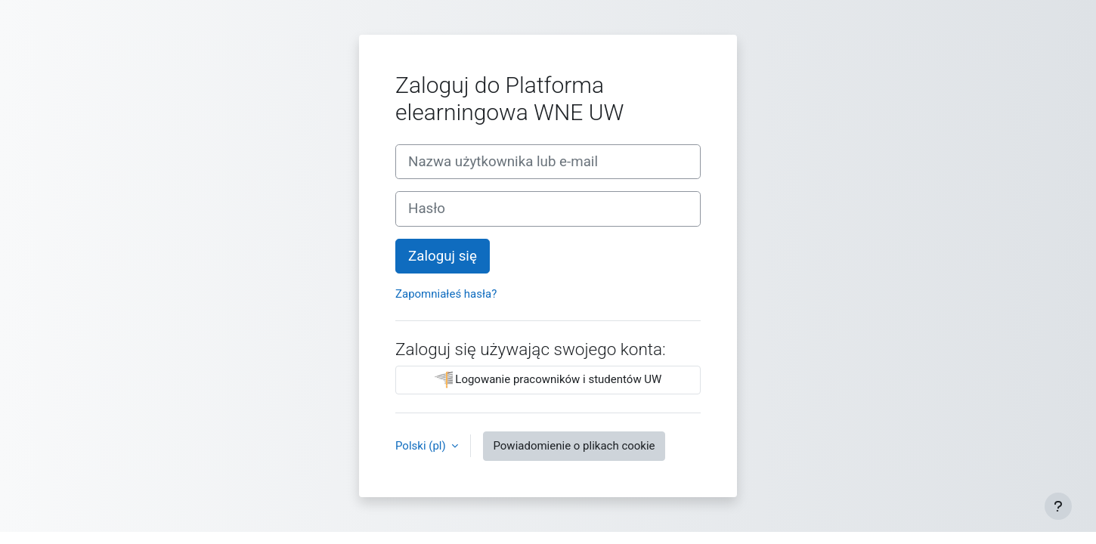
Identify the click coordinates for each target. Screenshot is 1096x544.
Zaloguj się (442, 256)
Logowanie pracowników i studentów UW (548, 380)
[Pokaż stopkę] (1058, 506)
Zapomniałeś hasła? (446, 294)
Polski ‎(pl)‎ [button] (421, 446)
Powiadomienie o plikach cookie (574, 446)
